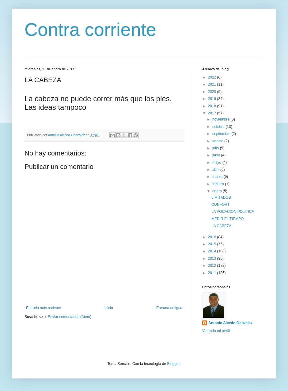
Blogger (173, 364)
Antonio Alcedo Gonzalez (230, 323)
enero (217, 191)
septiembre (222, 134)
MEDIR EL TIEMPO (227, 219)
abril (216, 169)
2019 (212, 99)
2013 (212, 258)
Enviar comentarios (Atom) (69, 317)
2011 (212, 273)
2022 (212, 77)
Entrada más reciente (43, 308)
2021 (212, 84)
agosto (218, 141)
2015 (212, 244)
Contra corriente (90, 29)
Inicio (108, 308)
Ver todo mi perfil (216, 331)
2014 (212, 251)
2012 (212, 265)
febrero (218, 184)
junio (216, 155)
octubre (218, 127)
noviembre (221, 119)
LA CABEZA (221, 226)
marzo (218, 176)
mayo (217, 162)
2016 (212, 237)
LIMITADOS (221, 197)
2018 (212, 106)
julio (216, 148)
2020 (212, 92)
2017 (212, 113)
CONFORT (220, 204)
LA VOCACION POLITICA (232, 211)
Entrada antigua (169, 308)
